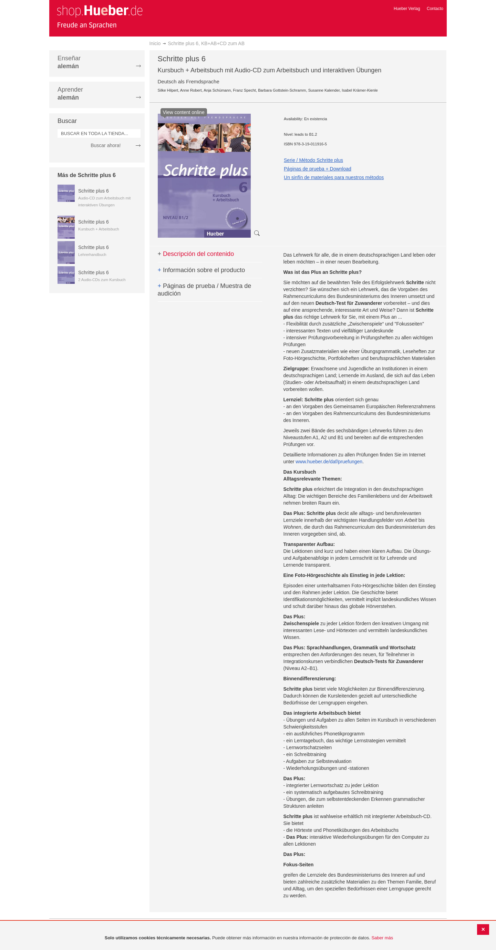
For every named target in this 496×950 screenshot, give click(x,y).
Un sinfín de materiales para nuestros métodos (334, 177)
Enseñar (69, 62)
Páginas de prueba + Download (317, 169)
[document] (249, 938)
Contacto (435, 8)
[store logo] (99, 16)
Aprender (70, 93)
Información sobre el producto (201, 270)
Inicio (155, 43)
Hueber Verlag (407, 8)
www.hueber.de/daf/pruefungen (329, 461)
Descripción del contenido (196, 253)
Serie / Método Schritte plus (313, 160)
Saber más (382, 937)
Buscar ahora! (106, 145)
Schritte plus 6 (93, 191)
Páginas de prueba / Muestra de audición (204, 289)
